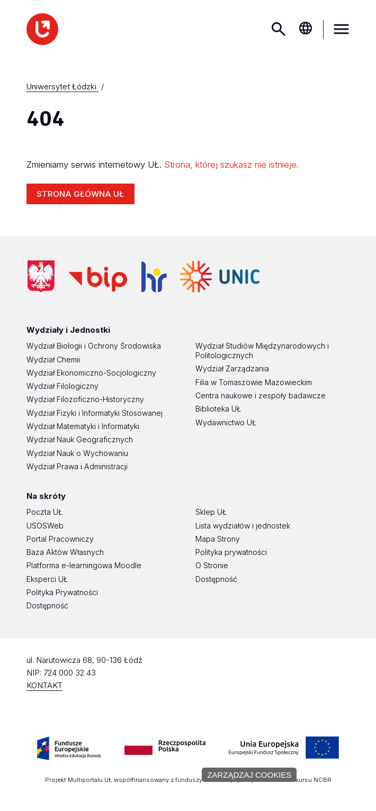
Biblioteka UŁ (218, 408)
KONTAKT (44, 685)
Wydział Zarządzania (232, 368)
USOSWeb (45, 525)
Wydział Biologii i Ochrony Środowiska (93, 345)
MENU (341, 29)
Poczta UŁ (44, 511)
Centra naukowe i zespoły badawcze (260, 395)
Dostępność (47, 605)
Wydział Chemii (53, 359)
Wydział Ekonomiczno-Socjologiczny (91, 372)
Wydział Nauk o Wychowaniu (77, 453)
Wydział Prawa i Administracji (77, 466)
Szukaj (278, 29)
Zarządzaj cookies (249, 774)
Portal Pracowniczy (60, 538)
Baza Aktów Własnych (65, 552)
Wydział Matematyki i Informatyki (82, 426)
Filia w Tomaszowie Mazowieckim (253, 382)
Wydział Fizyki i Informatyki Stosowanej (94, 412)
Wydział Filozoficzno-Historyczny (85, 399)
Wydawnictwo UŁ (225, 422)
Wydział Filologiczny (62, 385)
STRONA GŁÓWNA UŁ (80, 194)
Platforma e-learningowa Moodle (83, 565)
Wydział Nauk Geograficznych (79, 439)
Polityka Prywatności (62, 592)
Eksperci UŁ (47, 579)
